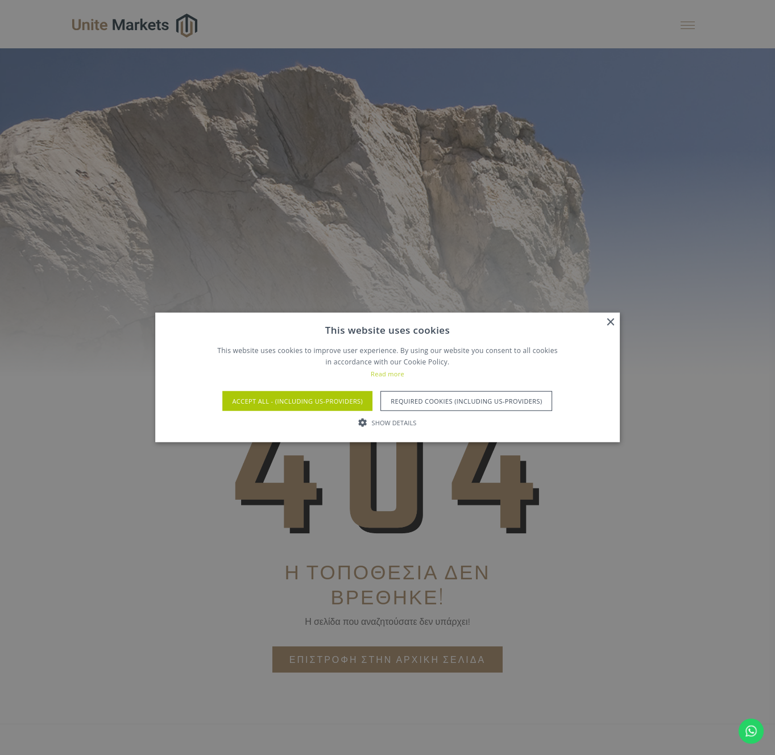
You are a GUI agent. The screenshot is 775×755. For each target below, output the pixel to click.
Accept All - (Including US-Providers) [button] (297, 401)
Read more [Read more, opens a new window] (387, 374)
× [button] (610, 322)
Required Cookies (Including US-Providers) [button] (466, 401)
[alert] (387, 377)
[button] (388, 422)
